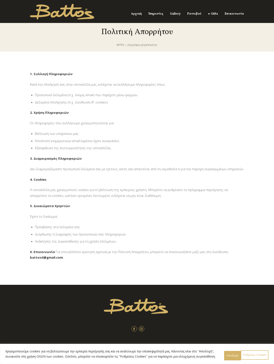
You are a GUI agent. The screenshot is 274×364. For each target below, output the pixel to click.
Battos (120, 45)
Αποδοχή (255, 352)
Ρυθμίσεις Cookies (222, 352)
